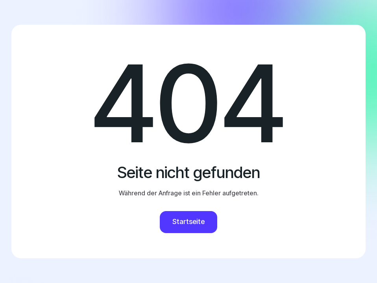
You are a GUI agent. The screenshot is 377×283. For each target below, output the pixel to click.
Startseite (188, 221)
